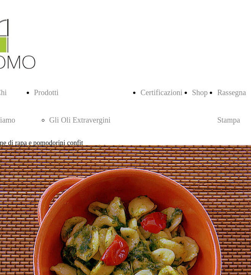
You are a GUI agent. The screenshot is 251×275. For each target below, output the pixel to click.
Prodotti (46, 92)
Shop (200, 92)
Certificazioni (161, 92)
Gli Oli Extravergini (80, 120)
